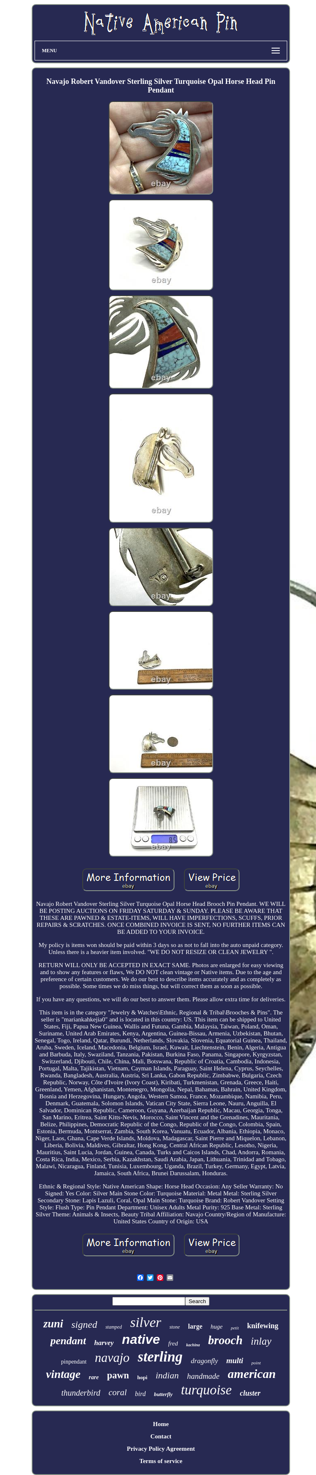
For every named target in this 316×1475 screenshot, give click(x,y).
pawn (118, 1375)
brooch (225, 1340)
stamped (113, 1327)
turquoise (206, 1389)
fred (173, 1343)
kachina (193, 1345)
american (252, 1373)
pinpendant (73, 1362)
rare (94, 1377)
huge (217, 1326)
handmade (203, 1376)
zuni (53, 1324)
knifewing (262, 1326)
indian (167, 1375)
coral (118, 1392)
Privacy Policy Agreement (161, 1448)
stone (175, 1327)
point (256, 1362)
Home (161, 1424)
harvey (104, 1343)
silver (145, 1322)
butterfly (163, 1394)
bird (140, 1393)
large (195, 1326)
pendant (68, 1341)
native (141, 1339)
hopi (142, 1377)
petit (235, 1327)
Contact (161, 1436)
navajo (112, 1357)
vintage (63, 1374)
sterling (160, 1357)
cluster (250, 1393)
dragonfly (204, 1361)
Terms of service (160, 1461)
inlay (261, 1341)
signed (85, 1324)
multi (234, 1360)
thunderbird (80, 1392)
